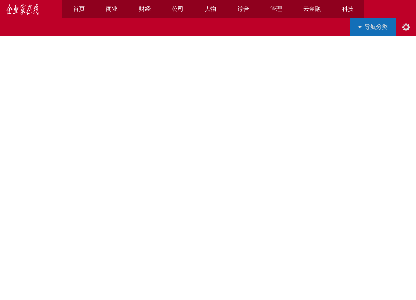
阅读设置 (406, 27)
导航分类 (376, 27)
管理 (276, 9)
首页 (79, 9)
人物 (210, 9)
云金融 (312, 9)
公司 (177, 9)
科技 (348, 9)
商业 (112, 9)
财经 (145, 9)
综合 (243, 9)
